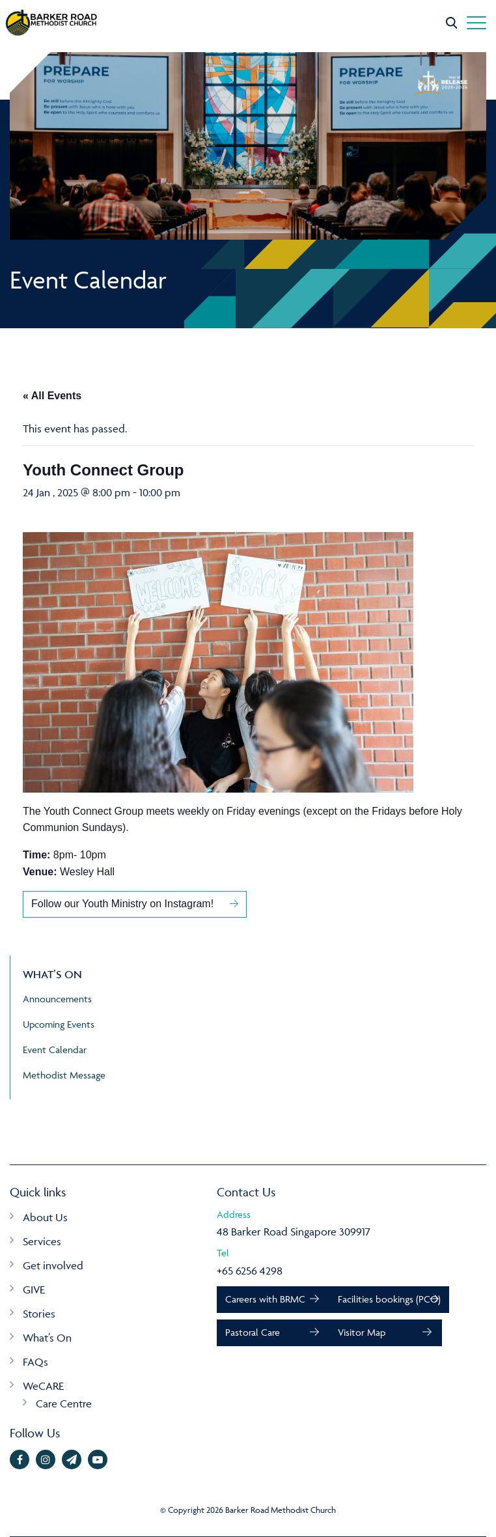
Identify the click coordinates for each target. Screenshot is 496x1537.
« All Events (52, 395)
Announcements (57, 999)
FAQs (35, 1361)
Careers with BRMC (265, 1299)
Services (42, 1241)
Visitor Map (361, 1332)
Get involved (53, 1265)
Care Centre (64, 1403)
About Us (45, 1217)
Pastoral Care (252, 1332)
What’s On (47, 1337)
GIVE (34, 1289)
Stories (39, 1313)
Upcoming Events (58, 1024)
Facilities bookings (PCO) (389, 1299)
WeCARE (43, 1385)
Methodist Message (64, 1075)
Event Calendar (55, 1049)
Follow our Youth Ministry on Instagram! (124, 903)
